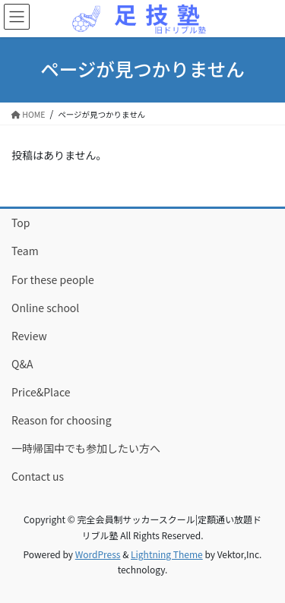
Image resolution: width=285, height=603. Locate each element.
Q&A (22, 363)
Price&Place (40, 391)
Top (20, 222)
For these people (52, 279)
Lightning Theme (167, 554)
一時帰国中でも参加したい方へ (85, 448)
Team (25, 250)
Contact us (37, 476)
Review (29, 335)
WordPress (98, 554)
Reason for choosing (61, 420)
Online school (45, 307)
